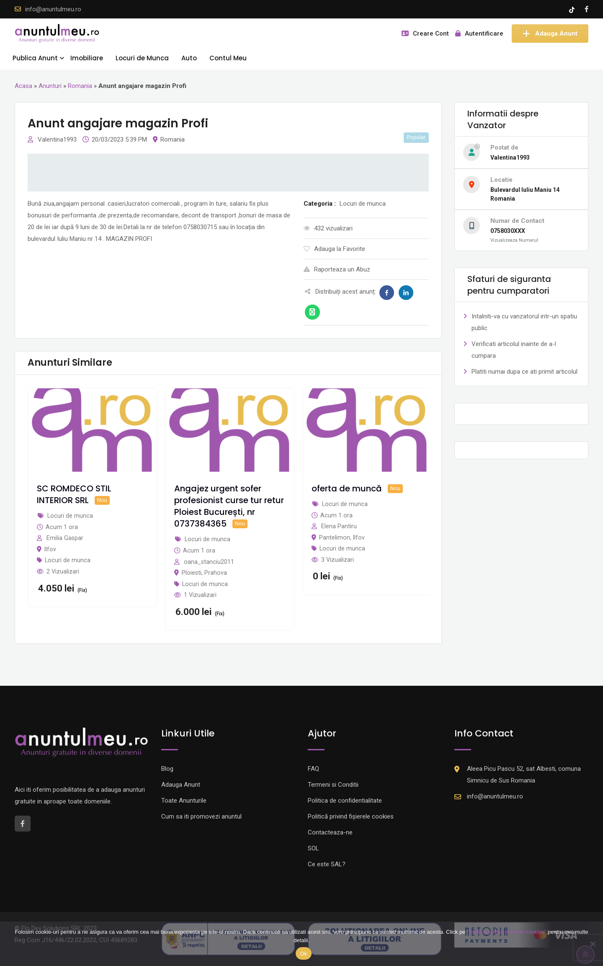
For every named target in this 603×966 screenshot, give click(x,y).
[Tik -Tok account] (572, 9)
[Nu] (592, 944)
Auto (189, 58)
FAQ (313, 768)
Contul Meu (228, 58)
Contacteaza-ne (330, 832)
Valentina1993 (58, 139)
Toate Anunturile (183, 800)
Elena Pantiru (339, 526)
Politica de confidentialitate (345, 800)
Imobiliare (86, 58)
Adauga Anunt (550, 33)
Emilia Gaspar (64, 538)
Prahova (215, 572)
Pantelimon (334, 537)
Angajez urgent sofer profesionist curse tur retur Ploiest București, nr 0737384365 (229, 506)
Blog (167, 768)
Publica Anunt (35, 58)
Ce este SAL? (326, 864)
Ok (303, 954)
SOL (313, 848)
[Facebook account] (586, 9)
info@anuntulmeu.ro (53, 9)
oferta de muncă (347, 488)
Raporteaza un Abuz (337, 269)
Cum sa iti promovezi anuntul (201, 816)
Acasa (23, 86)
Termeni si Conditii (333, 784)
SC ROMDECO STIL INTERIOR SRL (74, 494)
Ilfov (50, 549)
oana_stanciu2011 (209, 561)
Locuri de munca (67, 560)
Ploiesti (191, 572)
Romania (80, 86)
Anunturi (50, 86)
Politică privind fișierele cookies (351, 816)
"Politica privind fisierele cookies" (506, 932)
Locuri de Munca (142, 58)
